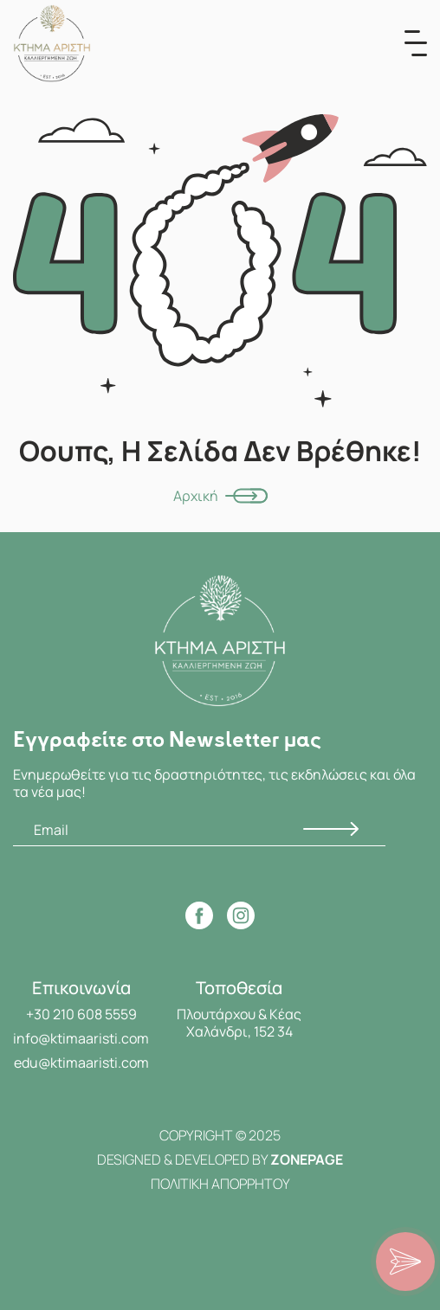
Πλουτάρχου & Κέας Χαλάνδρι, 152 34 (239, 1022)
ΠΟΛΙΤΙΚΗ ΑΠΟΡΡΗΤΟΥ (220, 1183)
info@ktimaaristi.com (81, 1038)
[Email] (199, 830)
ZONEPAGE (306, 1159)
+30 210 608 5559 (81, 1014)
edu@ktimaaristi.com (81, 1062)
